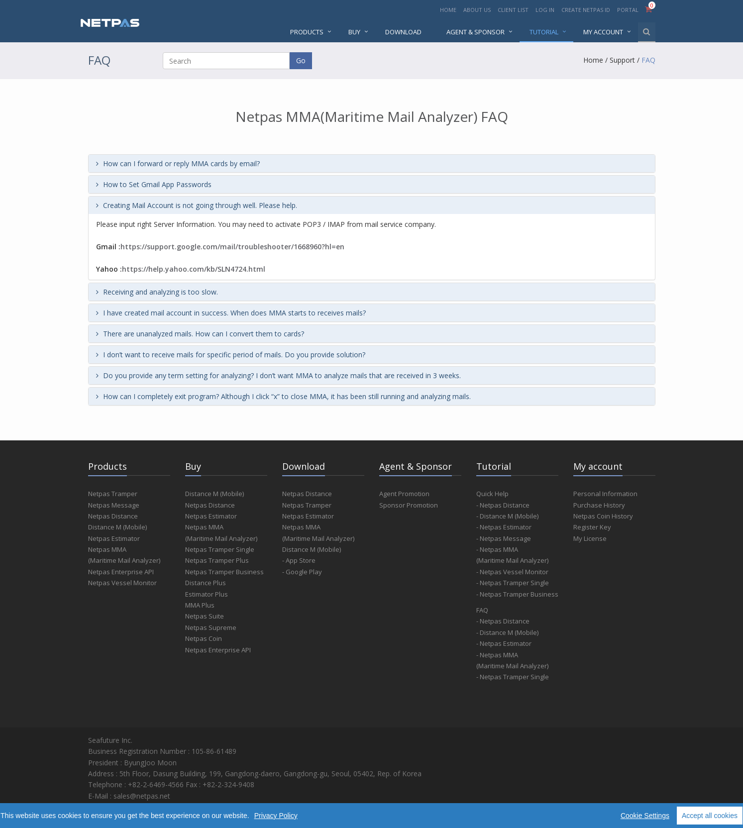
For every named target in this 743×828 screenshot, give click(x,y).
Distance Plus (205, 582)
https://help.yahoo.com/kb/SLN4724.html (193, 269)
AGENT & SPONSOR (475, 31)
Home (593, 60)
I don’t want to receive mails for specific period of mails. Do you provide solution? (230, 354)
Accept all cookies (710, 816)
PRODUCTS (306, 31)
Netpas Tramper (112, 493)
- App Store (299, 560)
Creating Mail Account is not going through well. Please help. (196, 205)
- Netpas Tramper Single (512, 582)
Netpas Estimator (114, 538)
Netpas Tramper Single (219, 549)
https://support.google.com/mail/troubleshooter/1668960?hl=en (232, 246)
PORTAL (628, 9)
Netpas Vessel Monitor (122, 582)
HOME (448, 9)
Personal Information (605, 493)
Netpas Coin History (603, 516)
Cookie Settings (645, 816)
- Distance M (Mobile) (507, 516)
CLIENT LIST (513, 9)
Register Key (592, 526)
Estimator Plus (206, 594)
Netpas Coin (203, 638)
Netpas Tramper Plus (217, 560)
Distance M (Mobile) (117, 526)
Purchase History (599, 505)
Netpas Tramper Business (224, 571)
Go (301, 60)
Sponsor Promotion (408, 505)
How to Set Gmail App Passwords (154, 184)
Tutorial (544, 31)
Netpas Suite (204, 616)
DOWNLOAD (403, 31)
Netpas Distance (113, 516)
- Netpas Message (503, 538)
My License (590, 538)
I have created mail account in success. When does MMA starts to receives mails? (231, 312)
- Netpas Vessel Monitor (512, 571)
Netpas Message (113, 505)
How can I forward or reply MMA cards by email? (178, 163)
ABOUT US (477, 9)
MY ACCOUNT (603, 31)
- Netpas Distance (503, 505)
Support (622, 60)
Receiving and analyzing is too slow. (157, 292)
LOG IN (544, 9)
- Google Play (302, 571)
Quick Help (492, 493)
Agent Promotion (404, 493)
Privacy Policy (276, 816)
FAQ (648, 60)
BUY (354, 31)
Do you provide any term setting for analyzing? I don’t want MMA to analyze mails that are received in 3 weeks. (278, 375)
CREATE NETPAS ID (585, 9)
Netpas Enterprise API (121, 571)
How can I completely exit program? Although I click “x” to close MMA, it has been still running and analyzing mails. (283, 396)
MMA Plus (199, 605)
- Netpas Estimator (503, 526)
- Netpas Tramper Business (517, 594)
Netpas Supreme (210, 627)
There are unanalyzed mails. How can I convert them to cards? (200, 333)
